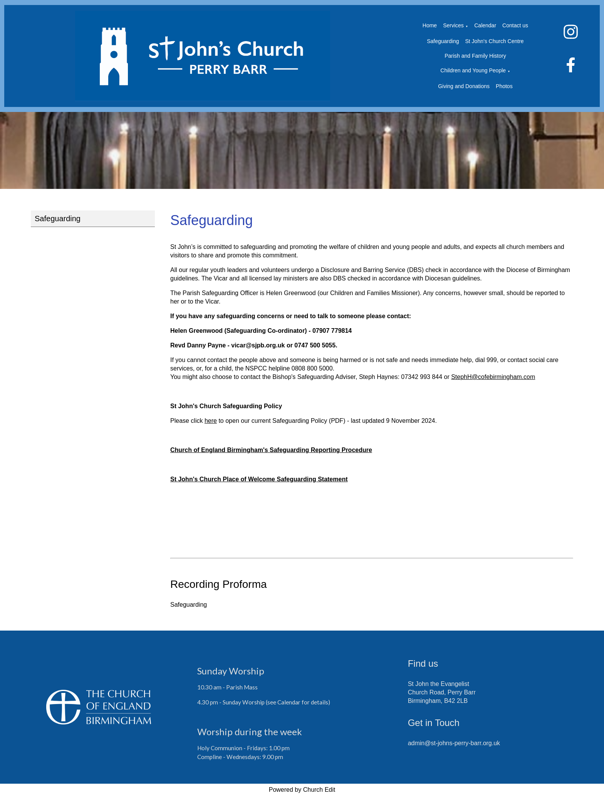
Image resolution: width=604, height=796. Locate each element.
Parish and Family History (475, 56)
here (211, 420)
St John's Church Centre (494, 41)
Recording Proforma (218, 584)
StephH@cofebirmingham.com (493, 377)
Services (453, 25)
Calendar (485, 25)
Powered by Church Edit (302, 789)
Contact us (515, 25)
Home (430, 25)
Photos (504, 86)
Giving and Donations (464, 86)
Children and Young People (473, 70)
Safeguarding (443, 41)
